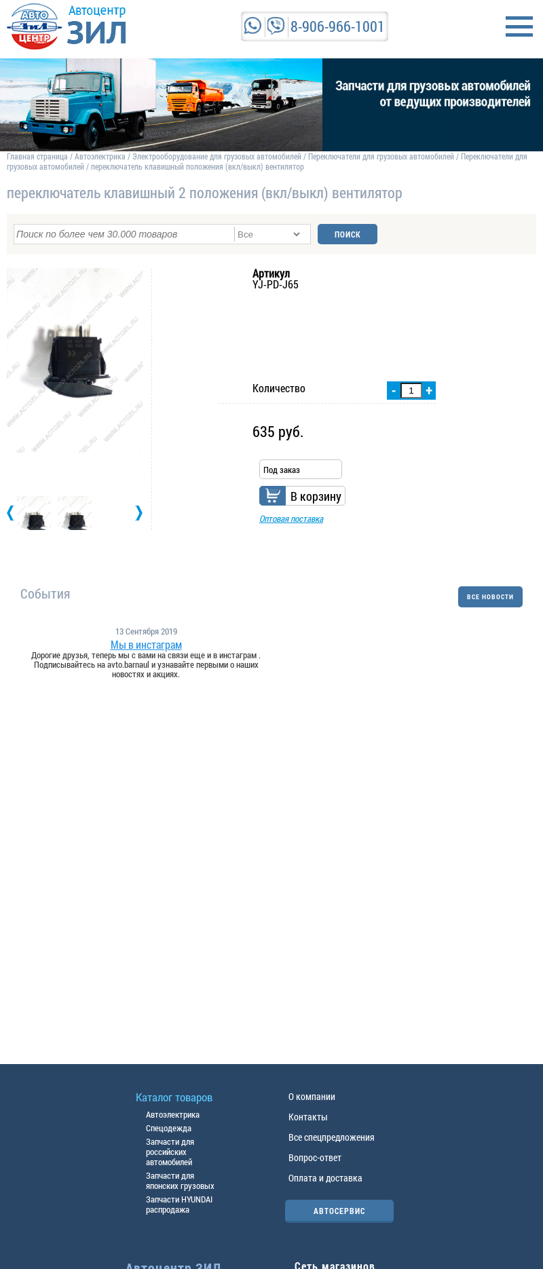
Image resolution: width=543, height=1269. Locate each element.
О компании (311, 1096)
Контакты (308, 1116)
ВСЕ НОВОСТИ (490, 596)
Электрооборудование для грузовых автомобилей (217, 156)
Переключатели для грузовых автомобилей (381, 156)
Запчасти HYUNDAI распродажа (179, 1204)
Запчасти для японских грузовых (180, 1180)
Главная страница (37, 156)
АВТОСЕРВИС (339, 1210)
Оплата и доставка (325, 1177)
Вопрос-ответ (314, 1157)
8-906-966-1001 (338, 26)
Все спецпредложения (331, 1137)
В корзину (316, 496)
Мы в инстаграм (146, 644)
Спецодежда (168, 1128)
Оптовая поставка (291, 518)
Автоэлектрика (100, 156)
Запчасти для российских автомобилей (170, 1151)
